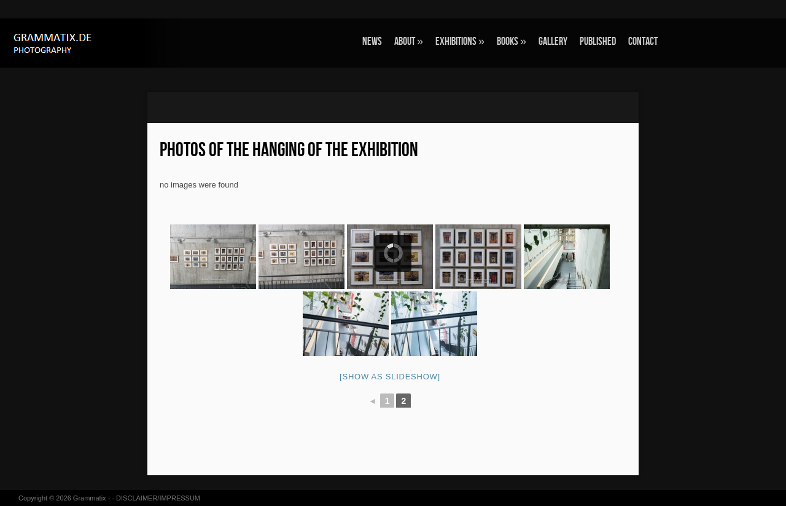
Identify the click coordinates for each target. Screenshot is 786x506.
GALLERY (553, 41)
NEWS (372, 41)
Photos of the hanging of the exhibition (289, 150)
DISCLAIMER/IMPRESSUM (158, 498)
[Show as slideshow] (390, 376)
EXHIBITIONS (459, 41)
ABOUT (408, 41)
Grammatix (89, 498)
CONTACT (643, 41)
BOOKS (511, 41)
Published (598, 41)
